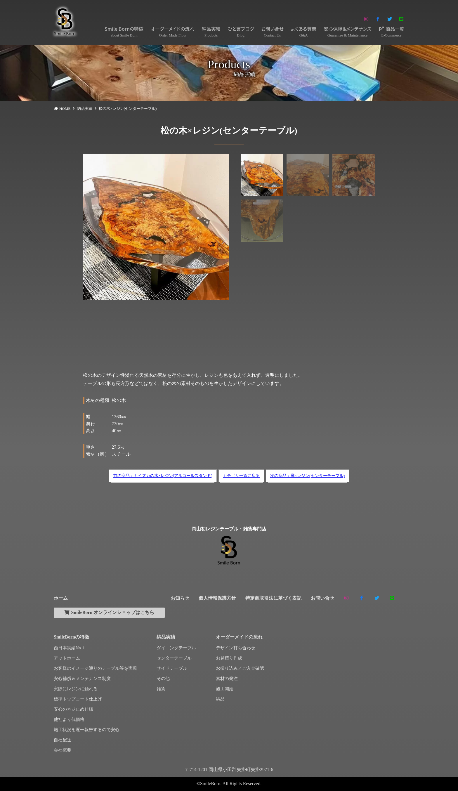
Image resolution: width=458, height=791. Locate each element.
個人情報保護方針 (217, 598)
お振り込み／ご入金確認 (240, 668)
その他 (163, 678)
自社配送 (62, 740)
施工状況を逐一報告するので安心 (86, 730)
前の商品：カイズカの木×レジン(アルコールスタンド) (162, 475)
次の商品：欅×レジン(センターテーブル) (307, 475)
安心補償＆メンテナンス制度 (82, 678)
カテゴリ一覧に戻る (241, 475)
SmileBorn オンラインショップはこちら (110, 612)
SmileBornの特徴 (71, 637)
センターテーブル (174, 658)
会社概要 (62, 750)
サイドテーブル (172, 668)
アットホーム (67, 658)
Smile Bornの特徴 (124, 31)
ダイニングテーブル (176, 648)
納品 (220, 699)
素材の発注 (227, 678)
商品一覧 (391, 31)
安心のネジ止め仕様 (73, 709)
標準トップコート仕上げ (78, 699)
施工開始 (224, 689)
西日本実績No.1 (69, 648)
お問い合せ (272, 31)
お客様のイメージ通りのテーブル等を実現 (95, 668)
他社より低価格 (69, 719)
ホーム (61, 598)
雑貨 (161, 689)
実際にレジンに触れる (76, 689)
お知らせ (180, 598)
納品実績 (211, 31)
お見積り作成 (229, 658)
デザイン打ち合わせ (235, 648)
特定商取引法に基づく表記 (273, 598)
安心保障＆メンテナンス (347, 31)
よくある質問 (303, 31)
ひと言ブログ (241, 31)
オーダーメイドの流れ (172, 31)
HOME (64, 108)
